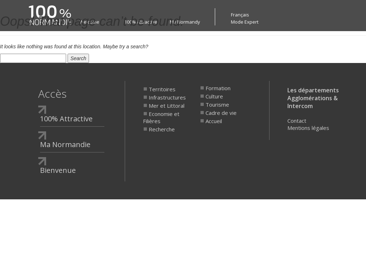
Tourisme (217, 104)
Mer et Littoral (166, 105)
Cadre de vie (221, 112)
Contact (296, 120)
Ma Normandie (65, 144)
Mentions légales (308, 127)
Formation (218, 88)
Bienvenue (58, 170)
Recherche (162, 129)
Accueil (214, 121)
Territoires (162, 89)
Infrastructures (167, 97)
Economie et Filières (161, 117)
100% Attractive (66, 118)
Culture (214, 96)
